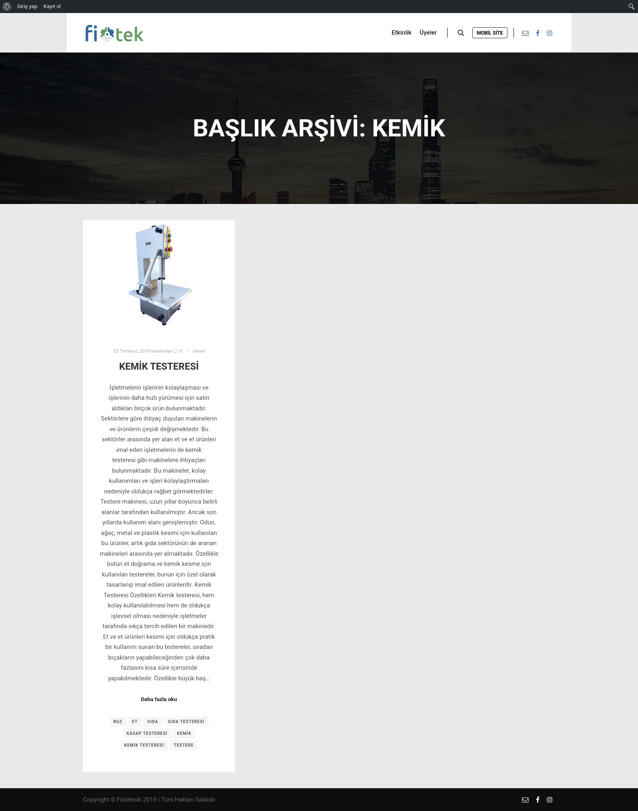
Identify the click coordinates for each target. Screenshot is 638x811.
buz (118, 721)
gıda (152, 721)
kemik (184, 733)
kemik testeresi (144, 745)
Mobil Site (490, 33)
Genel (198, 351)
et (135, 721)
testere (184, 745)
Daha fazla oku (159, 699)
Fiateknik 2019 (137, 799)
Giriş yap (27, 6)
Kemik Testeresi (159, 366)
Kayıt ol (52, 6)
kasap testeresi (147, 733)
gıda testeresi (186, 721)
